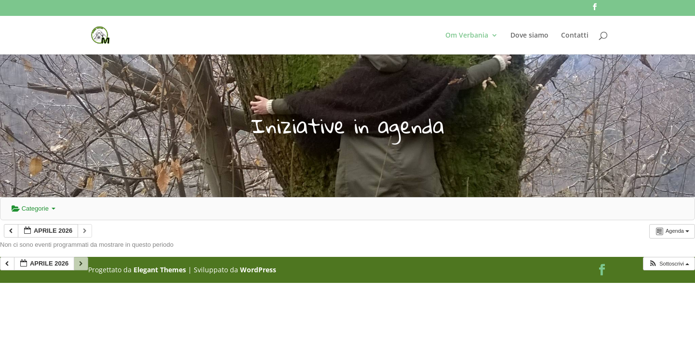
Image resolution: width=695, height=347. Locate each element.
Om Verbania (466, 36)
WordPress (258, 269)
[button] (668, 263)
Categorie (33, 208)
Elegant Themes (160, 269)
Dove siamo (529, 36)
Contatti (574, 36)
